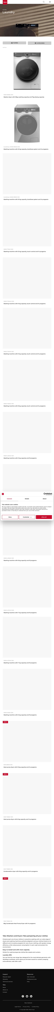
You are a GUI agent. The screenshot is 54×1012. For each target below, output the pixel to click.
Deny (10, 517)
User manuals (31, 976)
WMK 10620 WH (8, 712)
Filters (14, 43)
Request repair (7, 976)
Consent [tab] (9, 498)
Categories (39, 43)
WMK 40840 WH (9, 558)
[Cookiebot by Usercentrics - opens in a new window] (45, 494)
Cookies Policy (35, 1006)
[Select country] (46, 2)
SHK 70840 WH (8, 817)
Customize (27, 517)
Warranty (5, 979)
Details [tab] (27, 498)
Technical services (8, 981)
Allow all (43, 517)
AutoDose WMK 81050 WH (12, 197)
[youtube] (27, 996)
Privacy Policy (26, 1006)
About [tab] (44, 498)
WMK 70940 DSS (9, 301)
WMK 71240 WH (8, 249)
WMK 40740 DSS (9, 610)
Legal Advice (18, 1006)
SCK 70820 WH (8, 869)
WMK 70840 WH (9, 403)
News (4, 987)
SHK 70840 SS (8, 921)
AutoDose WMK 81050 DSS (12, 147)
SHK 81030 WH (8, 764)
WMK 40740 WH (9, 660)
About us (5, 989)
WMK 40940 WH (9, 456)
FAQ (28, 981)
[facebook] (22, 996)
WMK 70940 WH (9, 351)
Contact (5, 992)
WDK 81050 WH (8, 94)
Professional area (32, 979)
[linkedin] (31, 996)
